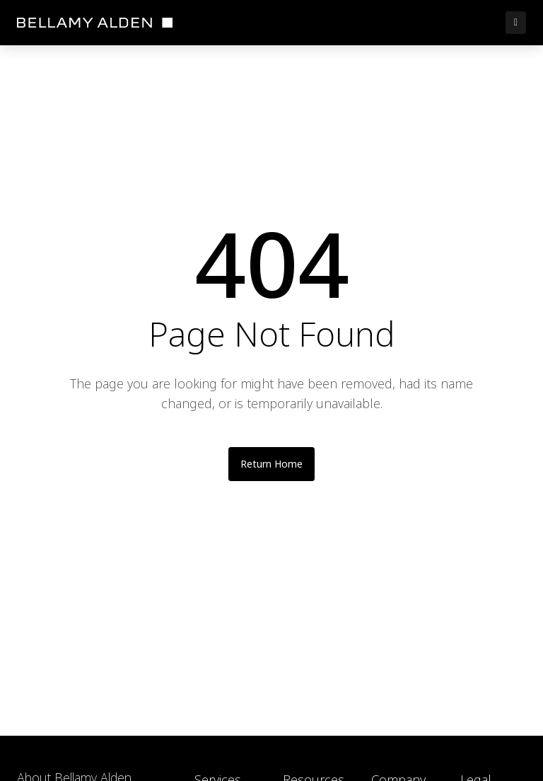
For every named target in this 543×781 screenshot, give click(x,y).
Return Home (271, 463)
